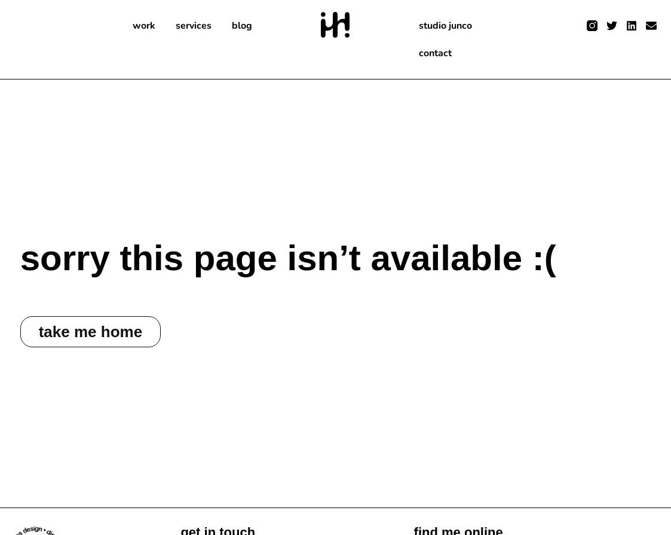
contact (435, 53)
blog (242, 25)
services (194, 25)
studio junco (445, 25)
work (144, 25)
